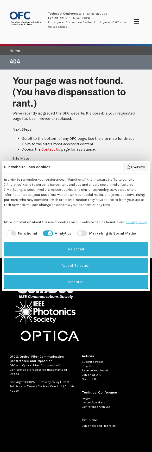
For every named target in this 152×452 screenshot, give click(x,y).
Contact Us (50, 149)
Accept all (76, 282)
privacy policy (136, 222)
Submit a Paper (92, 361)
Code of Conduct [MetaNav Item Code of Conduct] (50, 386)
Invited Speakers (93, 402)
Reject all (76, 249)
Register (88, 366)
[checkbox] (20, 233)
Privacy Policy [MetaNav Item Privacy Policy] (50, 382)
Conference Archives (96, 406)
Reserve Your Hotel (95, 370)
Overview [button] (136, 167)
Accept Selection (76, 265)
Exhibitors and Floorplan (99, 425)
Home (15, 50)
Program (88, 398)
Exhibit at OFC (91, 374)
